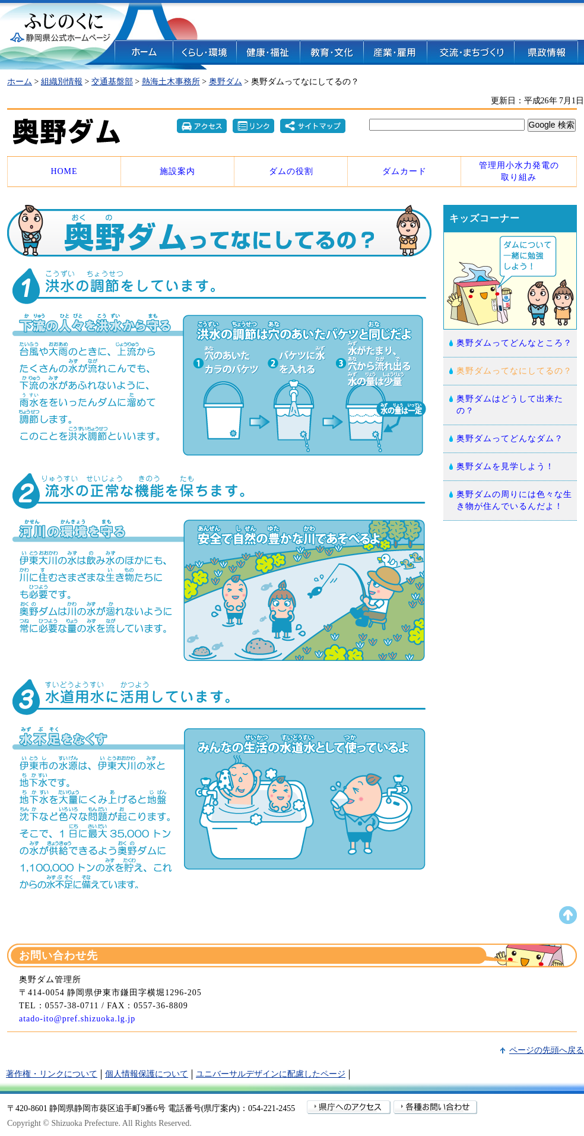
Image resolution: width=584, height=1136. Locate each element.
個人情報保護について (146, 1073)
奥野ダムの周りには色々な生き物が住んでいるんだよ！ (514, 500)
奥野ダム (225, 81)
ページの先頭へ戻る (546, 1050)
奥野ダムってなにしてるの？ (514, 370)
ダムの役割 (291, 171)
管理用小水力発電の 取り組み (519, 171)
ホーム (19, 81)
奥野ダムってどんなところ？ (514, 342)
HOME (63, 171)
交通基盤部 (112, 81)
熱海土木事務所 (171, 81)
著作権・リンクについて (51, 1073)
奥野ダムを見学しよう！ (505, 466)
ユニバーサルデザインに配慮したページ (270, 1073)
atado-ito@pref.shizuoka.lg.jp (77, 1018)
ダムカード (404, 171)
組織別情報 (61, 81)
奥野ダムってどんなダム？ (509, 438)
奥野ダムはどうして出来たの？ (509, 404)
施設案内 (177, 171)
